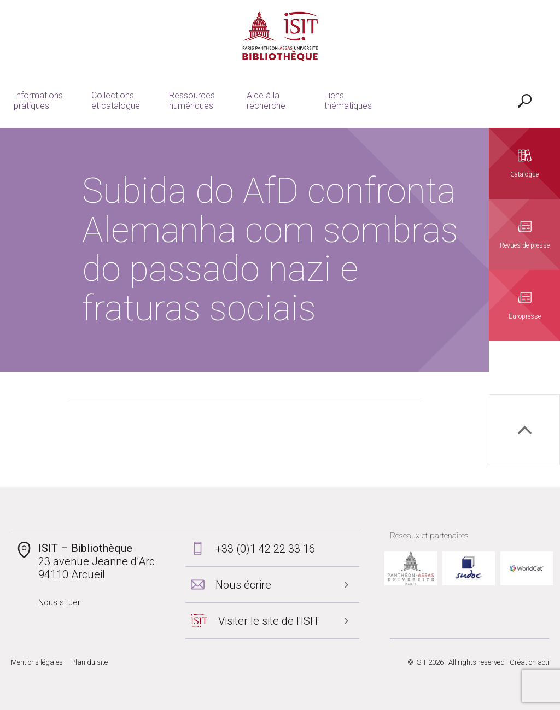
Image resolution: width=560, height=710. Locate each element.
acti (543, 662)
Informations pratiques (38, 100)
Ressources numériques (192, 100)
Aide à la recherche (266, 100)
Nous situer (59, 602)
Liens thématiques (348, 100)
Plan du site (89, 662)
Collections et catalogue (115, 100)
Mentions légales (37, 662)
